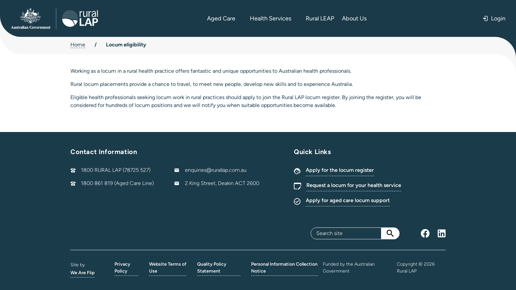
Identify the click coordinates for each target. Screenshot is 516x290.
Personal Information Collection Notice (284, 267)
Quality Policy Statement (211, 267)
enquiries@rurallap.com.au (215, 170)
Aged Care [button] (224, 18)
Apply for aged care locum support (348, 200)
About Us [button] (357, 18)
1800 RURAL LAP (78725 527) (115, 170)
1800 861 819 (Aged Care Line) (117, 183)
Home (77, 44)
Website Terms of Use (167, 267)
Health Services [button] (274, 18)
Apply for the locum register (340, 170)
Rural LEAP (320, 18)
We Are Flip (82, 273)
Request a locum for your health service (353, 185)
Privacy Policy (122, 267)
